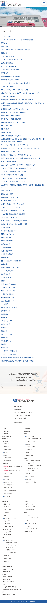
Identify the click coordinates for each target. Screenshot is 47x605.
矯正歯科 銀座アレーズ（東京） (10, 267)
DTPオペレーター (8, 488)
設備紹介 (5, 439)
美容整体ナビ (5, 274)
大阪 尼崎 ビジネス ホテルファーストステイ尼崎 (18, 165)
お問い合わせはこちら (23, 385)
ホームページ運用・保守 (10, 553)
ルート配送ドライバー (9, 485)
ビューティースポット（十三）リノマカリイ (14, 145)
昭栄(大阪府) (5, 129)
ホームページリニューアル (12, 545)
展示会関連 (7, 524)
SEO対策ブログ (8, 535)
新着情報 (5, 434)
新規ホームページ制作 (11, 542)
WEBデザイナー (8, 493)
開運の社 (4, 53)
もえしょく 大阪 (6, 132)
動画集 (4, 574)
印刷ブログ (29, 450)
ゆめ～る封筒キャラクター (34, 465)
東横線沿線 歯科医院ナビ (9, 294)
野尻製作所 (4, 73)
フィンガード (29, 515)
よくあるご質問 (7, 577)
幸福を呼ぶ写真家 (7, 63)
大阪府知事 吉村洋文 (8, 96)
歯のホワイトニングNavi (9, 307)
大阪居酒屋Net (6, 247)
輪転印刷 (28, 444)
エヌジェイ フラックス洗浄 (10, 207)
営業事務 (6, 476)
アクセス (6, 452)
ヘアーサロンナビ (7, 334)
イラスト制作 (7, 510)
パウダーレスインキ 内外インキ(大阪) (13, 181)
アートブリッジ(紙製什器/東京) (11, 119)
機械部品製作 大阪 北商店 (10, 116)
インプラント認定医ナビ (9, 351)
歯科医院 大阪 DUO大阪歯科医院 (11, 261)
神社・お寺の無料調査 (34, 139)
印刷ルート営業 (8, 474)
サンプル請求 (31, 470)
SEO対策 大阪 (6, 529)
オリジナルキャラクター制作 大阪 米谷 (14, 90)
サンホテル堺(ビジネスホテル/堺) (12, 175)
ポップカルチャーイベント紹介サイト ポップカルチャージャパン (22, 93)
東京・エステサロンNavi (9, 284)
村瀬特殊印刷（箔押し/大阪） (10, 80)
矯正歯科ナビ (5, 347)
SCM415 (30, 100)
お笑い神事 (4, 264)
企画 (25, 512)
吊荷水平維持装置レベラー (9, 231)
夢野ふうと (4, 46)
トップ (3, 31)
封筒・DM (28, 479)
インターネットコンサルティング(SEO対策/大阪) (17, 40)
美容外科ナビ (5, 337)
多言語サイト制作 (10, 550)
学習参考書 (7, 504)
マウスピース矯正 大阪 (8, 354)
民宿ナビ (4, 331)
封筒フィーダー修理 (31, 482)
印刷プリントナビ (7, 125)
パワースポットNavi (7, 50)
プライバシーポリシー (9, 582)
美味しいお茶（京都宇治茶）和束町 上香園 (14, 224)
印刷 (25, 434)
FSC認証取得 (7, 461)
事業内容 (27, 429)
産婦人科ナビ (5, 244)
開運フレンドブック (7, 234)
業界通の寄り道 (7, 567)
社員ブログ (5, 436)
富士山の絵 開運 (6, 191)
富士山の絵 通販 (7, 194)
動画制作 (6, 556)
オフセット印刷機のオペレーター (13, 467)
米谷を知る (5, 431)
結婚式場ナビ (5, 317)
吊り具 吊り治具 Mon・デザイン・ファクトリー (17, 155)
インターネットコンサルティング (12, 60)
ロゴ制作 (6, 507)
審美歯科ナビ (5, 311)
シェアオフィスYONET (32, 523)
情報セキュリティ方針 (9, 594)
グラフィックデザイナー (10, 490)
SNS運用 (6, 561)
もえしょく (29, 504)
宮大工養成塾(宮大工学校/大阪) (11, 136)
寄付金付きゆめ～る (33, 468)
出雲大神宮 (19, 50)
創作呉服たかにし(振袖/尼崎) (10, 151)
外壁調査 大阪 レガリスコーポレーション (15, 109)
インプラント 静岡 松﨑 (8, 66)
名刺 (5, 515)
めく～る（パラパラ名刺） (32, 518)
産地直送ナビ (5, 324)
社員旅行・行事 (7, 458)
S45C (24, 100)
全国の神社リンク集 (7, 56)
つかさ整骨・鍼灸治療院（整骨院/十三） (13, 214)
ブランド (27, 502)
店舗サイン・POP (8, 526)
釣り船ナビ (4, 344)
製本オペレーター (8, 482)
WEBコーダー (7, 496)
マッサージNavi (6, 277)
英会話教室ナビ (6, 314)
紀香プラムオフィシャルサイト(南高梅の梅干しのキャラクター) (21, 158)
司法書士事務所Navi (7, 241)
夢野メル (4, 43)
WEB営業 (6, 479)
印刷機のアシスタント (14, 471)
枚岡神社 (27, 50)
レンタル (27, 521)
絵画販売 (27, 532)
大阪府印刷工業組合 (7, 86)
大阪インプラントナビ (8, 287)
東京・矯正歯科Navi (7, 297)
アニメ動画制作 (30, 510)
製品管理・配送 (29, 455)
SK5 (19, 100)
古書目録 (6, 512)
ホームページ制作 (8, 540)
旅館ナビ (4, 327)
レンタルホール (30, 526)
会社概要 (6, 446)
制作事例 (27, 431)
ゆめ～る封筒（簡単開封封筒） (33, 461)
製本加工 (28, 452)
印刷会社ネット (6, 237)
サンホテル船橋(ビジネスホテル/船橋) (13, 178)
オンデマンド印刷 (30, 447)
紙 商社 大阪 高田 (8, 201)
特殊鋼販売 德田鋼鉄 (8, 100)
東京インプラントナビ (8, 291)
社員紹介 (6, 455)
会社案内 (5, 441)
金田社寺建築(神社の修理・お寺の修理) (13, 139)
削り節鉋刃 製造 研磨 (33, 103)
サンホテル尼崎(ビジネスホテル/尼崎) (13, 171)
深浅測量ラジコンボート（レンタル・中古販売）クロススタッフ (20, 148)
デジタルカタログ (8, 558)
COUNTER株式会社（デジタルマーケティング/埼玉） (17, 361)
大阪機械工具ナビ (7, 254)
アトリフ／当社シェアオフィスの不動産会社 (15, 83)
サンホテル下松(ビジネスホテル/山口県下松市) (16, 168)
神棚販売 (19, 141)
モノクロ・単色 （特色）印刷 (34, 438)
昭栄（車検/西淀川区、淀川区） (10, 76)
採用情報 (5, 464)
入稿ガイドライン (7, 569)
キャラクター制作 (30, 507)
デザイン (5, 502)
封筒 (25, 458)
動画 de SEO (5, 257)
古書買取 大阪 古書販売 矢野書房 (13, 112)
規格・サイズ (31, 463)
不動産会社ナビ (6, 341)
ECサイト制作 (9, 547)
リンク (9, 31)
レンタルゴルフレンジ (31, 529)
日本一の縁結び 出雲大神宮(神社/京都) (14, 221)
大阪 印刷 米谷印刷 (18, 422)
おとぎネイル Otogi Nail (9, 217)
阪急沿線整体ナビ (7, 251)
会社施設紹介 (7, 449)
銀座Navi (4, 281)
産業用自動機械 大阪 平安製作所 (12, 204)
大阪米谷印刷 (32, 601)
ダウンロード (6, 572)
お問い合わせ (6, 579)
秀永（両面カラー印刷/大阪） (10, 197)
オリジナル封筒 (6, 36)
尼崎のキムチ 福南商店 (8, 161)
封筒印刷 (28, 473)
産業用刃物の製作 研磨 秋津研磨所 (12, 103)
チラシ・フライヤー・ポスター (11, 518)
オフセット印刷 (30, 436)
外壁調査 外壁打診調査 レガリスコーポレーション (17, 357)
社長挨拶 (6, 444)
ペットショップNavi (7, 321)
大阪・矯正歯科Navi (7, 301)
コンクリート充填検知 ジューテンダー (13, 211)
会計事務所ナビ (6, 304)
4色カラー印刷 (31, 441)
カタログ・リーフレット (10, 521)
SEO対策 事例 (7, 532)
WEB (3, 538)
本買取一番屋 (5, 227)
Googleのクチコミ (8, 587)
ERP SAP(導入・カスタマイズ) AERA (13, 122)
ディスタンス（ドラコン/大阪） (10, 70)
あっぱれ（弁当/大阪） (8, 271)
